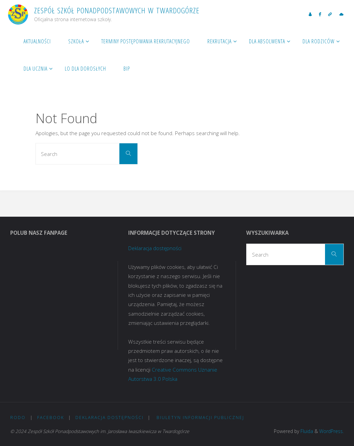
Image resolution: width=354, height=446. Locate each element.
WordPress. (331, 431)
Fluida (306, 431)
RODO (18, 417)
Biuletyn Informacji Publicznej (201, 417)
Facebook (50, 417)
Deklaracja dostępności (154, 248)
